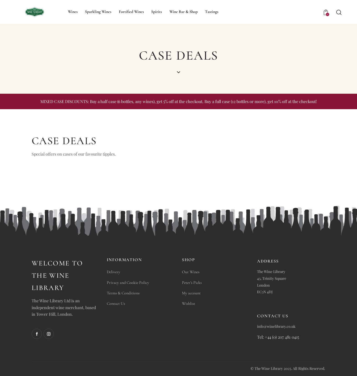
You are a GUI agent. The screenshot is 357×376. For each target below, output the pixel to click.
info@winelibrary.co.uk (276, 326)
